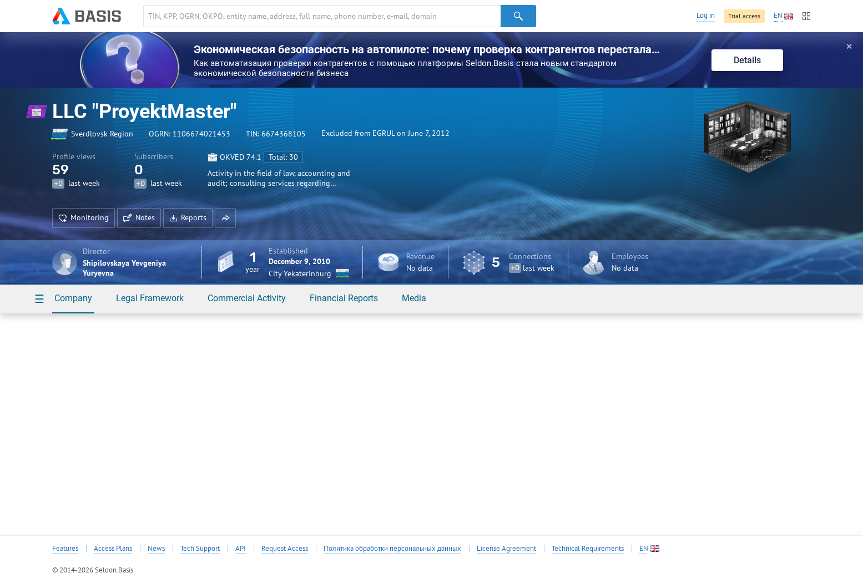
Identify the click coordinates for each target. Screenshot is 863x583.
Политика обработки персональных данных (392, 548)
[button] (225, 218)
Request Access (284, 548)
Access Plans (113, 548)
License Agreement (506, 548)
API (240, 548)
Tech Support (200, 548)
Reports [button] (187, 217)
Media (414, 298)
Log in (706, 15)
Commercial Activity (247, 298)
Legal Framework (150, 298)
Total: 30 (283, 157)
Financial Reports (344, 298)
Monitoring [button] (83, 217)
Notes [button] (139, 217)
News (156, 548)
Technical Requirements (588, 548)
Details (747, 60)
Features (65, 548)
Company (73, 298)
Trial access (744, 16)
